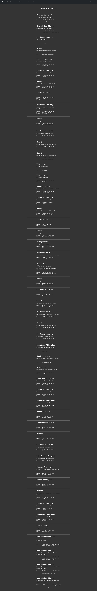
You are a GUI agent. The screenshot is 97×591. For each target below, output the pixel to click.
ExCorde (3, 2)
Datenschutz (93, 2)
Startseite (9, 2)
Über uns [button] (15, 2)
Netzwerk (35, 2)
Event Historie (29, 2)
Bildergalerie (21, 2)
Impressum (86, 2)
